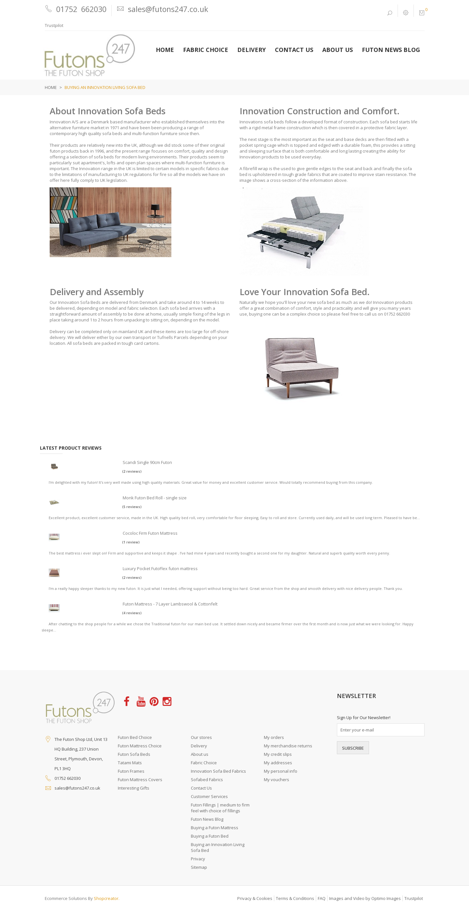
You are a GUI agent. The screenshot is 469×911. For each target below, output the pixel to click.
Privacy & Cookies (254, 898)
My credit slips (278, 754)
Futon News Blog (207, 819)
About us (199, 754)
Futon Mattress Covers (140, 779)
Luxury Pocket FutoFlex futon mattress (160, 568)
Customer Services (209, 796)
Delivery (199, 746)
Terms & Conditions (295, 898)
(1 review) (131, 542)
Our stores (201, 737)
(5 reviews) (132, 507)
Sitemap (199, 867)
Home (51, 87)
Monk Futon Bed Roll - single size (155, 498)
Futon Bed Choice (135, 737)
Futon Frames (131, 771)
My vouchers (276, 779)
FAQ (322, 898)
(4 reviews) (132, 613)
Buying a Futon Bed (209, 836)
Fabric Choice (204, 763)
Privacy (198, 859)
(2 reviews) (132, 471)
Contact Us (201, 788)
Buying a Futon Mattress (214, 827)
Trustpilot (54, 25)
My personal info (280, 771)
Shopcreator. (106, 898)
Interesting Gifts (133, 788)
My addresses (278, 763)
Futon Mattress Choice (140, 746)
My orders (274, 737)
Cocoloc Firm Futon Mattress (150, 533)
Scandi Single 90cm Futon (147, 462)
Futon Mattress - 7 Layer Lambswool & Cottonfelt (170, 604)
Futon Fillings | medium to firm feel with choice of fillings (220, 808)
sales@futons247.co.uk (77, 788)
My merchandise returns (288, 746)
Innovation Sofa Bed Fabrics (218, 771)
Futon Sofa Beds (134, 754)
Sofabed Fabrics (207, 779)
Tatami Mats (130, 763)
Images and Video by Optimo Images (365, 898)
